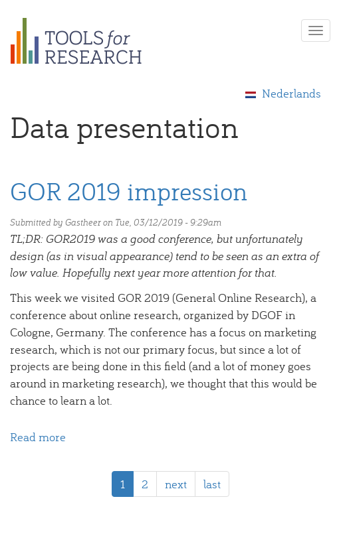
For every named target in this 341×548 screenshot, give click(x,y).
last (212, 484)
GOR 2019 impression (128, 190)
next (176, 484)
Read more (38, 437)
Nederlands (283, 93)
